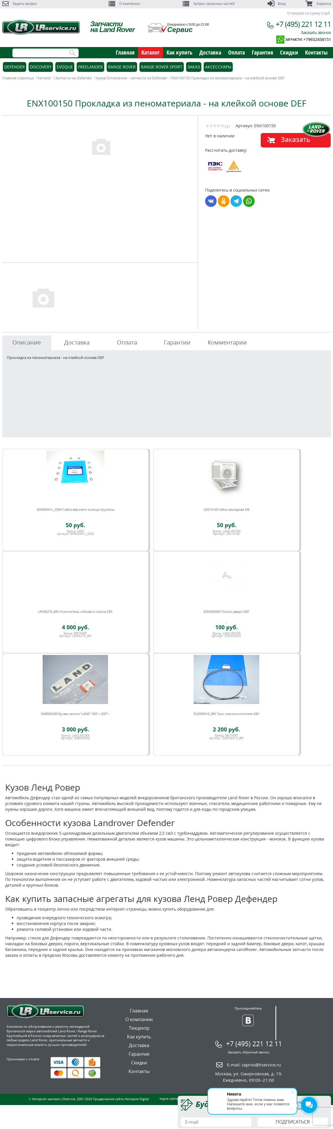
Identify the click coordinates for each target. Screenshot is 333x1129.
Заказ (194, 67)
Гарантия (262, 52)
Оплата (236, 52)
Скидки (289, 52)
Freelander (90, 67)
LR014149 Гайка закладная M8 (226, 509)
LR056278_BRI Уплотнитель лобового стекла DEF (75, 611)
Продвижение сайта (108, 1099)
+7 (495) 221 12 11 (303, 24)
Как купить (179, 52)
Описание (26, 342)
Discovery (41, 67)
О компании (124, 3)
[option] (101, 146)
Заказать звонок (316, 32)
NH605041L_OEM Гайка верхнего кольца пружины (75, 509)
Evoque (65, 67)
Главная (125, 52)
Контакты (316, 52)
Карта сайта (169, 1098)
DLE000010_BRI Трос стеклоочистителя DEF (226, 714)
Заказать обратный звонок (249, 1052)
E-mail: (254, 1065)
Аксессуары (218, 67)
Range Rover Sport (161, 67)
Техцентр (139, 1028)
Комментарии (227, 342)
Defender (14, 67)
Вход (277, 3)
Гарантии (177, 342)
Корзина (318, 3)
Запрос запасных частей (209, 3)
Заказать (295, 139)
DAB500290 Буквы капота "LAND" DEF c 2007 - (75, 714)
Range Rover (122, 67)
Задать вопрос (19, 3)
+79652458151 (317, 39)
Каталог (150, 52)
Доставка (210, 52)
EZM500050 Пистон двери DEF (226, 611)
